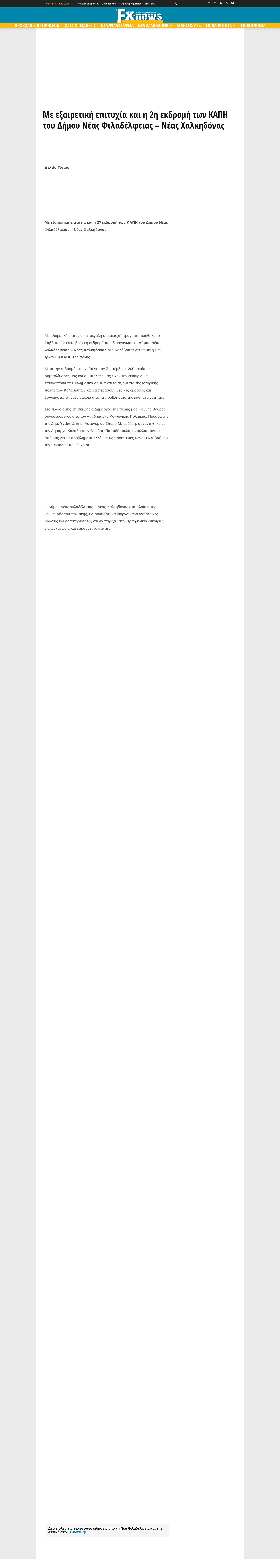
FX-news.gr (77, 1532)
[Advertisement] (107, 305)
